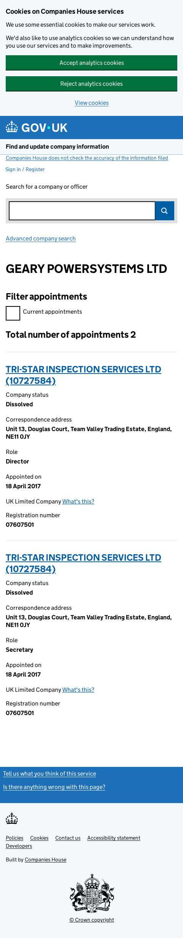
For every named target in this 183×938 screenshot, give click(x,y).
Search (164, 210)
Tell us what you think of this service (49, 773)
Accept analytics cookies (91, 62)
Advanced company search (41, 238)
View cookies (92, 102)
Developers (19, 845)
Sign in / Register (25, 169)
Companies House (45, 859)
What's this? (78, 501)
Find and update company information (57, 146)
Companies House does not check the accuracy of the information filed (87, 157)
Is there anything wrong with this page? (54, 786)
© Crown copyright (91, 919)
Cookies (39, 837)
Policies (14, 837)
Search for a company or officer (47, 186)
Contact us (67, 837)
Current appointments (44, 312)
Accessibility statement (113, 837)
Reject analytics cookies (91, 83)
